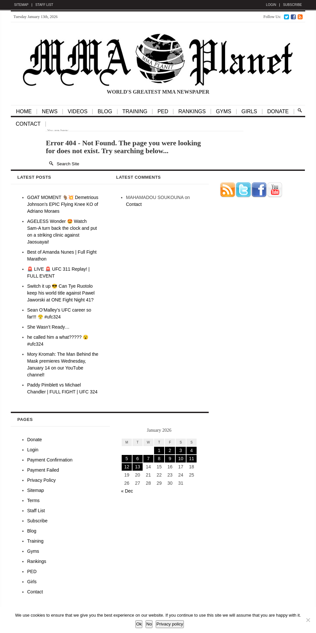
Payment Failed (43, 470)
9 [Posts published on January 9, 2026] (170, 458)
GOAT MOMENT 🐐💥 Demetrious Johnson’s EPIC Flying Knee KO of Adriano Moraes (62, 204)
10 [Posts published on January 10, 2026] (181, 458)
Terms (33, 500)
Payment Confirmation (50, 459)
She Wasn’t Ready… (48, 327)
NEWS (50, 111)
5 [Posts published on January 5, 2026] (127, 458)
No (149, 624)
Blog (31, 531)
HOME (24, 111)
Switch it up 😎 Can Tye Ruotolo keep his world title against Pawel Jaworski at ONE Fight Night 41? (61, 292)
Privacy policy (169, 624)
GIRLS (249, 111)
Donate (278, 111)
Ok (139, 624)
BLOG (104, 111)
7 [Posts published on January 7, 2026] (148, 458)
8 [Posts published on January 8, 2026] (159, 458)
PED (162, 111)
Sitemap (21, 5)
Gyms (223, 111)
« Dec (127, 491)
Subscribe (292, 5)
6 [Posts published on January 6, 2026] (137, 458)
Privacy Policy (41, 480)
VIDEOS (77, 111)
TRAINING (134, 111)
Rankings (192, 111)
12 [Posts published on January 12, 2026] (127, 466)
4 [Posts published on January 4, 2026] (191, 450)
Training (35, 541)
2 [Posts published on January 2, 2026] (170, 450)
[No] (308, 620)
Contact (28, 124)
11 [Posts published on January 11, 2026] (191, 458)
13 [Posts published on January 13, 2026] (137, 466)
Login (271, 5)
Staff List (44, 5)
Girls (32, 581)
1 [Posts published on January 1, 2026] (159, 450)
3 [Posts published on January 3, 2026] (181, 450)
